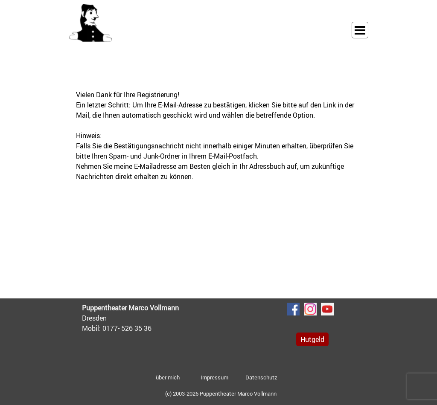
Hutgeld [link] (312, 339)
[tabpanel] (218, 136)
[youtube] (327, 309)
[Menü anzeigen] (360, 30)
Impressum (214, 377)
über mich (168, 377)
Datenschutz (261, 377)
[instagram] (310, 309)
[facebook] (293, 309)
